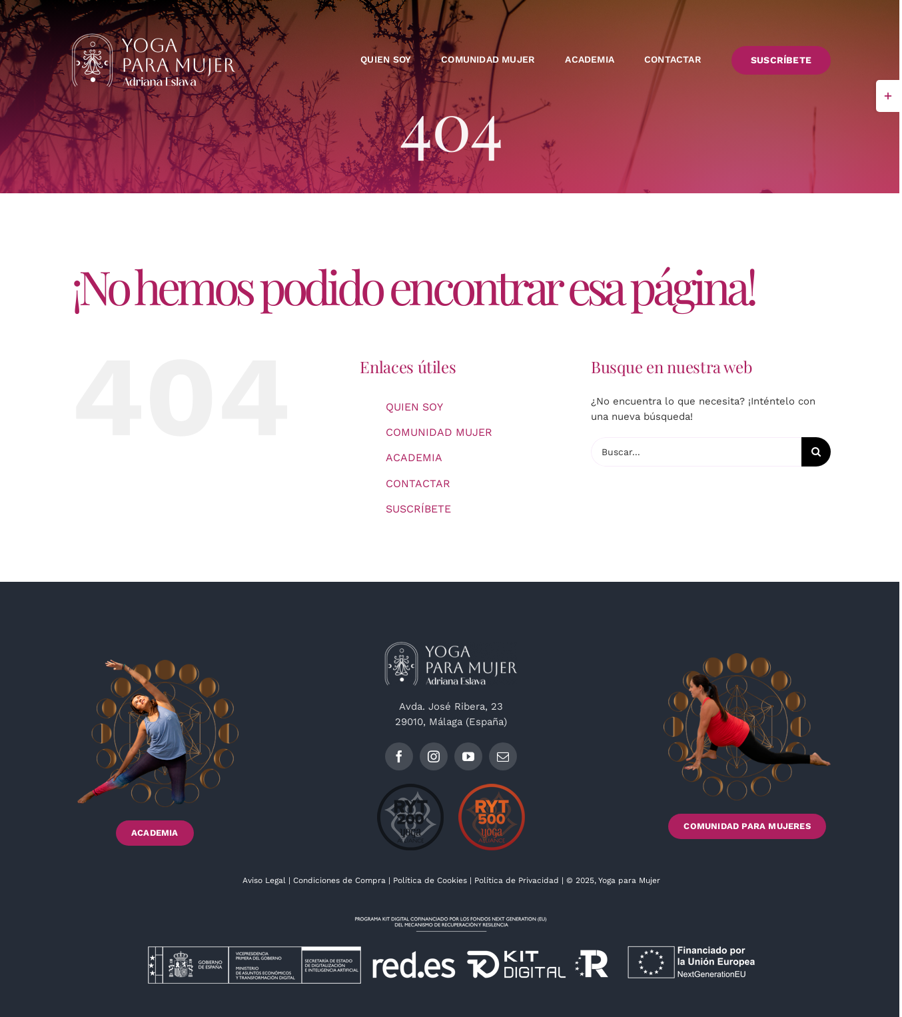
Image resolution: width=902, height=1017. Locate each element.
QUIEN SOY (414, 407)
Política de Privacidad (518, 880)
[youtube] (468, 756)
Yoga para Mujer (629, 880)
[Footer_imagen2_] (747, 658)
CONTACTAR (418, 483)
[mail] (503, 756)
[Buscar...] (696, 452)
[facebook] (399, 756)
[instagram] (434, 756)
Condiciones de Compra (339, 880)
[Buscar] (816, 452)
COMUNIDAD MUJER (439, 432)
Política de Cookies (430, 880)
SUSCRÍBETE (418, 509)
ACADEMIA (414, 457)
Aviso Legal (265, 880)
